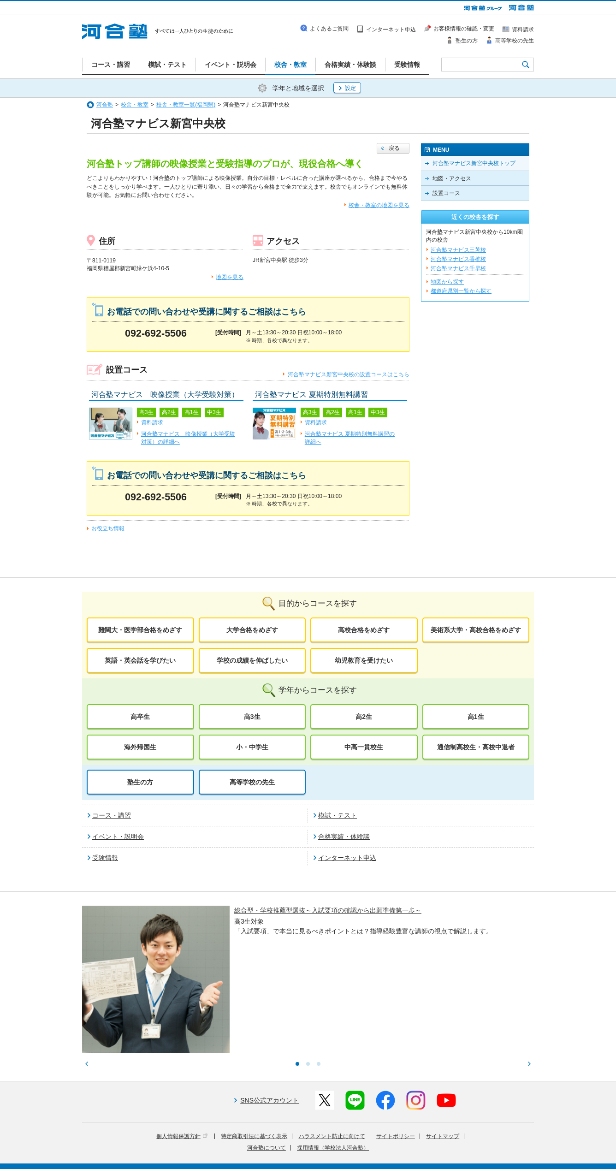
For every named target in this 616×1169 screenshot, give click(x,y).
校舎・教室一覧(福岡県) (185, 104)
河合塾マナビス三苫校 (458, 250)
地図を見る (229, 277)
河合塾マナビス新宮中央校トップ (473, 163)
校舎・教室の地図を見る (379, 205)
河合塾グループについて (262, 1142)
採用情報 (251, 1155)
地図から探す (447, 282)
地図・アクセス (451, 178)
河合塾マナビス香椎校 (458, 259)
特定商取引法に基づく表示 (254, 1060)
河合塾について (266, 1071)
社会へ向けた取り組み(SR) (479, 1142)
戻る (394, 148)
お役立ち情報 (107, 528)
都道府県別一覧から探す (461, 291)
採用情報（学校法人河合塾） (333, 1071)
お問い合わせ (286, 1155)
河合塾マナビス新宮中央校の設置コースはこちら (348, 374)
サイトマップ (442, 1060)
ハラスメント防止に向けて (332, 1060)
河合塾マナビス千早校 (458, 268)
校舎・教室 (134, 104)
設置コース (446, 193)
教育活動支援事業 (364, 1142)
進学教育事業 (317, 1142)
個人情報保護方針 (181, 1060)
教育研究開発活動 (416, 1142)
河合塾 (104, 104)
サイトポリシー (395, 1060)
